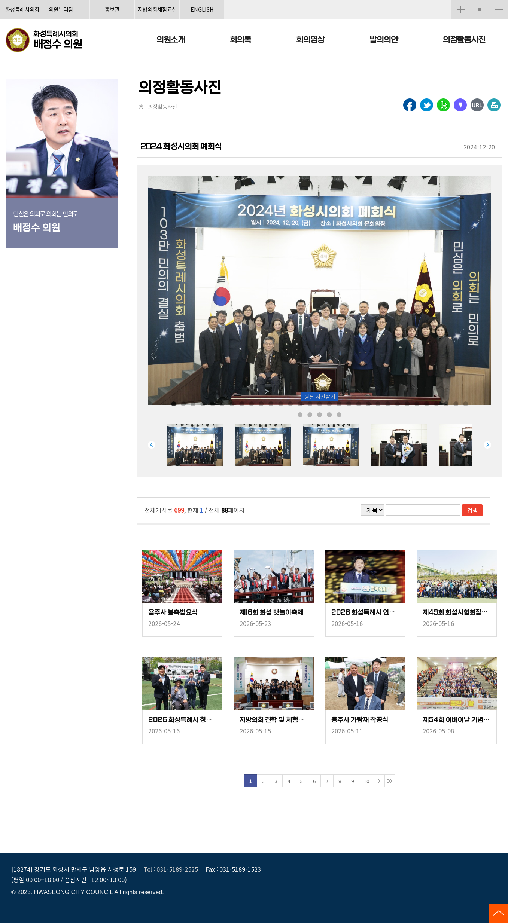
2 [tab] (183, 403)
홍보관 (112, 9)
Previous (151, 445)
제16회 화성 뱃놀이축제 (271, 613)
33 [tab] (310, 414)
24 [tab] (397, 403)
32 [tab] (300, 414)
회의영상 (310, 40)
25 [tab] (407, 403)
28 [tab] (436, 403)
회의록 (240, 40)
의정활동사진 (464, 40)
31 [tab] (465, 403)
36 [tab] (339, 414)
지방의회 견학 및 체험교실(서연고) (274, 720)
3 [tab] (193, 403)
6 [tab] (222, 403)
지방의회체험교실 (157, 9)
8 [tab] (242, 403)
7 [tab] (232, 403)
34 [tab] (319, 414)
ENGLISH (202, 9)
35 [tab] (329, 414)
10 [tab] (261, 403)
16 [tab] (319, 403)
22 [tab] (378, 403)
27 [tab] (427, 403)
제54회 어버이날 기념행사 (457, 720)
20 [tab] (358, 403)
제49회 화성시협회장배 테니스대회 (457, 613)
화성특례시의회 (22, 9)
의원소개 (170, 40)
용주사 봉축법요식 (173, 613)
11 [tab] (271, 403)
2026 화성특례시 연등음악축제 (365, 613)
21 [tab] (368, 403)
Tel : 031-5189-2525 (170, 869)
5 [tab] (212, 403)
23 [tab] (388, 403)
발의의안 (383, 40)
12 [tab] (281, 403)
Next (487, 445)
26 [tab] (417, 403)
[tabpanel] (201, 445)
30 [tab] (456, 403)
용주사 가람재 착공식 (359, 720)
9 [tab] (251, 403)
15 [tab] (310, 403)
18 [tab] (339, 403)
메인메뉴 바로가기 (254, 0)
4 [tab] (203, 403)
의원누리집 (61, 9)
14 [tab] (300, 403)
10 (366, 781)
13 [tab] (290, 403)
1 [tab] (173, 403)
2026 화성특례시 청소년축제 (182, 720)
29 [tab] (446, 403)
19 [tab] (349, 403)
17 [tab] (329, 403)
